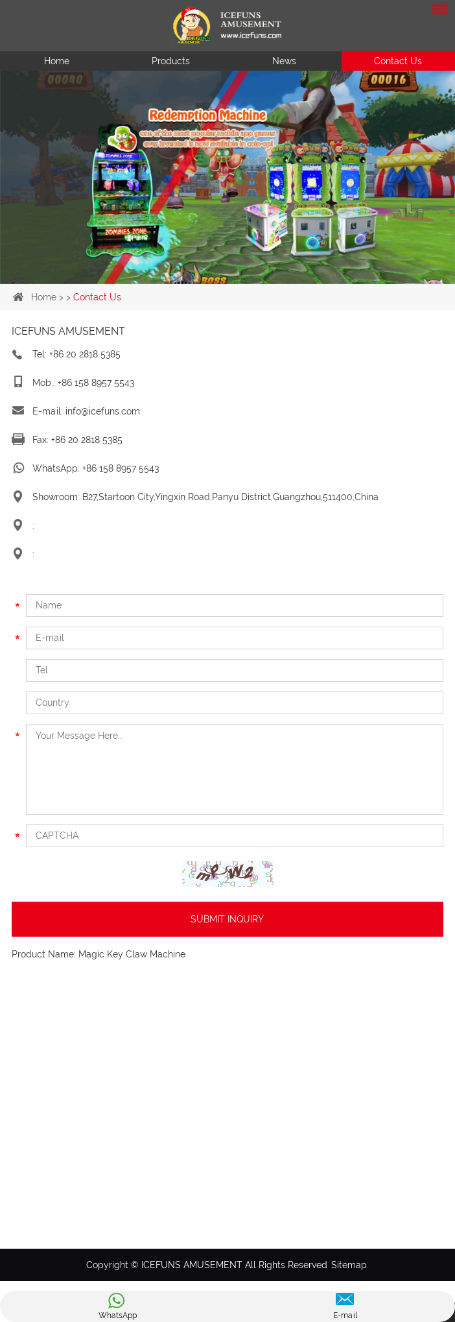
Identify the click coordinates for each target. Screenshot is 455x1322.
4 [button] (258, 277)
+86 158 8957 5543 (120, 468)
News (284, 61)
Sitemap (349, 1265)
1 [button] (196, 277)
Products (171, 61)
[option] (227, 177)
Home (56, 61)
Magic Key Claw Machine (131, 954)
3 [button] (238, 277)
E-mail (345, 1315)
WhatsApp (118, 1315)
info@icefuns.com (102, 411)
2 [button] (217, 277)
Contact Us (398, 61)
